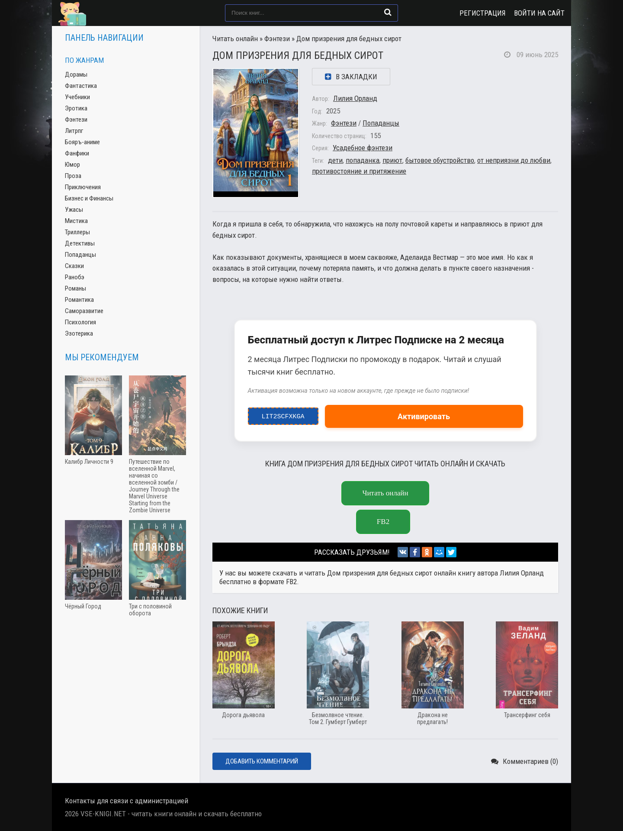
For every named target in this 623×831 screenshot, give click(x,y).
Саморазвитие (84, 311)
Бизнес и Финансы (89, 198)
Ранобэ (74, 277)
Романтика (79, 300)
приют (392, 160)
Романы (75, 288)
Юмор (72, 164)
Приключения (83, 187)
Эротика (76, 108)
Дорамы (76, 74)
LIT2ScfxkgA (283, 414)
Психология (80, 322)
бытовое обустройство (439, 160)
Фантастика (81, 86)
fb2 (383, 521)
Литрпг (74, 131)
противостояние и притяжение (359, 171)
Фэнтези (277, 38)
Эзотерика (79, 333)
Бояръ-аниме (82, 142)
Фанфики (77, 153)
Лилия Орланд (355, 98)
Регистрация (482, 13)
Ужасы (74, 209)
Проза (73, 176)
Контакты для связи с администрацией (126, 800)
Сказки (74, 266)
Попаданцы (381, 123)
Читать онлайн (235, 38)
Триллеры (77, 232)
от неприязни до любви (513, 160)
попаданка (362, 160)
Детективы (80, 243)
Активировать (424, 416)
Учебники (77, 97)
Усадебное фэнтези (362, 147)
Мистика (76, 221)
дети (335, 160)
